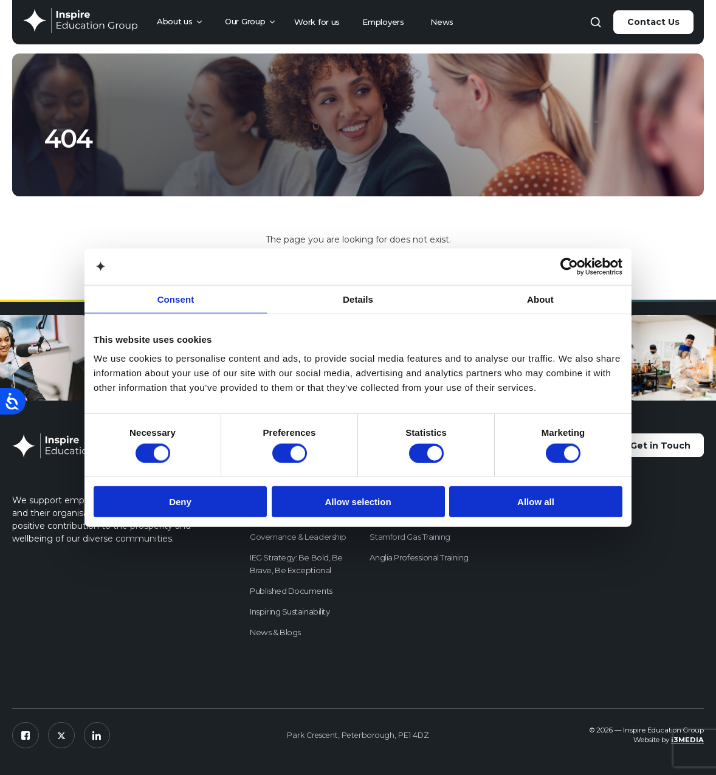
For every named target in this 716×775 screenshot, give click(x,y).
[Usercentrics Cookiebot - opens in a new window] (569, 266)
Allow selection (358, 502)
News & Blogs (275, 632)
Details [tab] (358, 299)
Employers (383, 22)
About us (175, 21)
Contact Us (653, 21)
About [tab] (540, 299)
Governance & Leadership (298, 537)
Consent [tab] (175, 299)
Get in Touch (660, 445)
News (441, 22)
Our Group (245, 21)
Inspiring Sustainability (289, 611)
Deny (180, 502)
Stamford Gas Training (410, 537)
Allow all (535, 502)
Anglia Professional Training (419, 557)
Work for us (317, 22)
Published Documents (291, 591)
